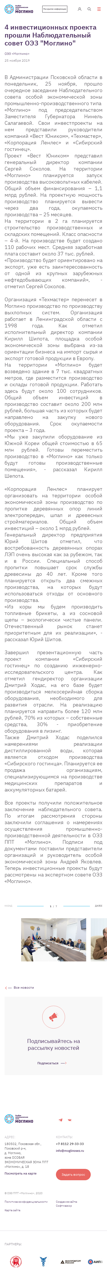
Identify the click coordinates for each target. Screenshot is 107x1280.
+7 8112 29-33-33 (70, 1144)
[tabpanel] (53, 939)
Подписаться (47, 1063)
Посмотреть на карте (21, 1173)
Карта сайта (12, 1210)
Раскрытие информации (54, 9)
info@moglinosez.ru (70, 1151)
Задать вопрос (73, 1174)
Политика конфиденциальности (26, 1202)
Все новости (24, 987)
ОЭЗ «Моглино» (17, 53)
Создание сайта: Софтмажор (67, 1204)
